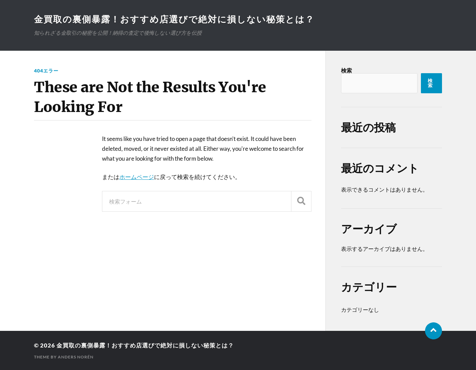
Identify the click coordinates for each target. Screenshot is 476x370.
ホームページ (136, 176)
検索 (346, 70)
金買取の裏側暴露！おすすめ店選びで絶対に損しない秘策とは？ (174, 19)
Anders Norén (76, 356)
